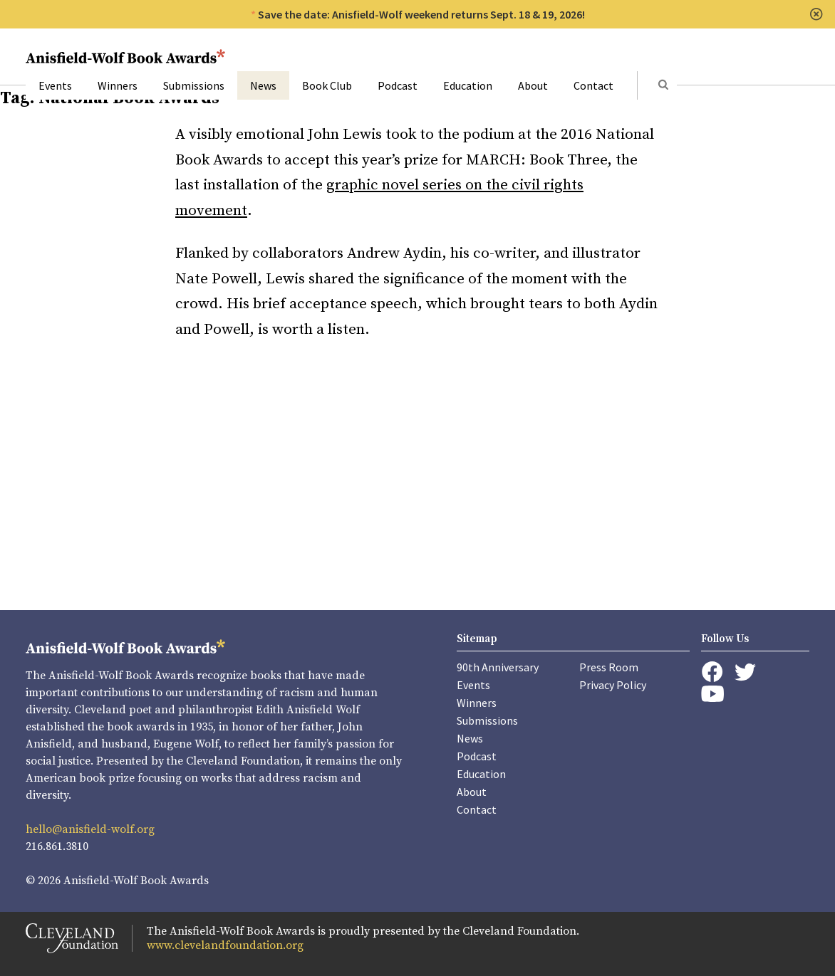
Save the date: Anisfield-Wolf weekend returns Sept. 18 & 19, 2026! (421, 14)
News (263, 85)
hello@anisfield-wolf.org (90, 829)
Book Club (327, 85)
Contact (593, 85)
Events (55, 85)
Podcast (398, 85)
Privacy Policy (612, 685)
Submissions (193, 85)
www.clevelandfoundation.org (225, 945)
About (533, 85)
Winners (118, 85)
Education (467, 85)
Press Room (608, 667)
